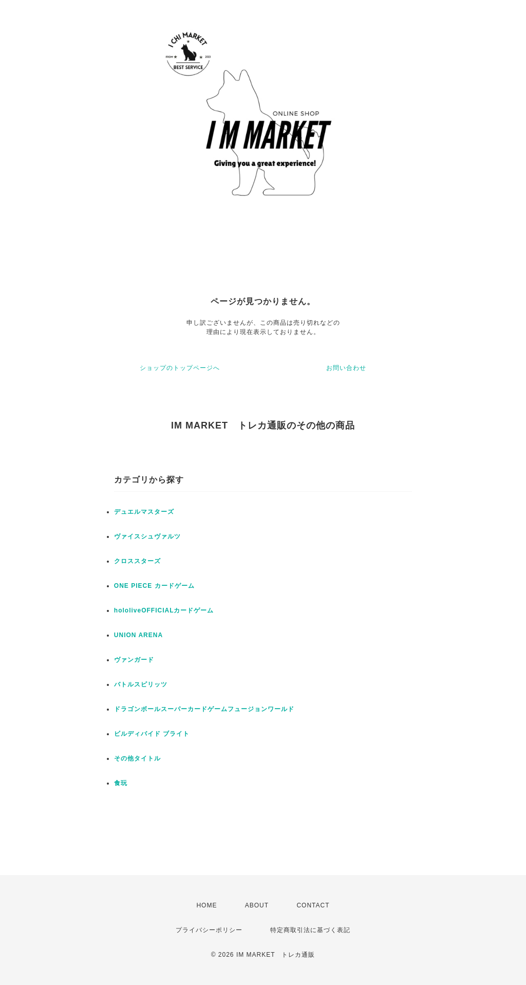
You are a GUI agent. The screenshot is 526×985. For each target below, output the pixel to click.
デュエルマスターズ (144, 511)
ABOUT (257, 905)
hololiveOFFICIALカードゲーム (164, 610)
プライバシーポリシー (209, 930)
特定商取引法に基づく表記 (310, 930)
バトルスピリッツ (140, 684)
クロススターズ (137, 561)
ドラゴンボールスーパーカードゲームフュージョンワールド (204, 709)
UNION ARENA (138, 635)
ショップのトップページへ (180, 367)
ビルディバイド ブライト (152, 733)
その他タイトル (137, 758)
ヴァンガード (134, 659)
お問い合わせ (346, 367)
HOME (206, 905)
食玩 (120, 783)
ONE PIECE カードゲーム (154, 585)
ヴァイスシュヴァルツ (147, 536)
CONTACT (312, 905)
